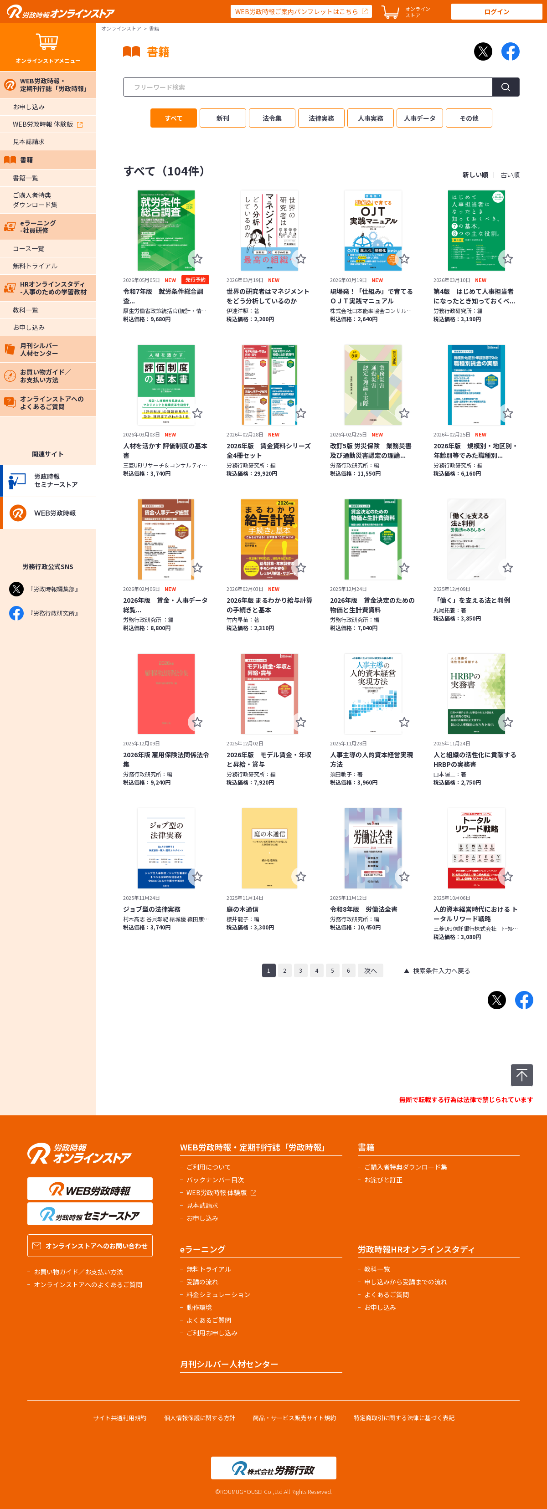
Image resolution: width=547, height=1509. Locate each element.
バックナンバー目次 (215, 1179)
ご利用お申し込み (211, 1332)
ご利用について (208, 1166)
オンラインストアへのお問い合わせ (90, 1245)
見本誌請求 (29, 141)
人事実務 (370, 118)
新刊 (223, 118)
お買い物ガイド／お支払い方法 (37, 375)
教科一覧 (25, 309)
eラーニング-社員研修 (30, 226)
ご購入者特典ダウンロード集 (35, 199)
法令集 (272, 118)
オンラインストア (121, 28)
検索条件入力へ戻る (441, 970)
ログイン (497, 11)
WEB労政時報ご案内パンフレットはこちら (296, 11)
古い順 (510, 174)
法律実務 (321, 118)
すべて (174, 118)
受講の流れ (202, 1281)
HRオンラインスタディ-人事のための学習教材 (45, 287)
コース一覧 (28, 248)
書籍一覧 (25, 177)
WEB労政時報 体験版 (48, 123)
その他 (469, 118)
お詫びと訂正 (383, 1179)
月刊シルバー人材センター (31, 349)
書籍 (18, 159)
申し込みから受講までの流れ (405, 1281)
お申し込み (29, 106)
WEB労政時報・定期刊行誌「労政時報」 (47, 84)
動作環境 (199, 1307)
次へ (370, 970)
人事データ (420, 118)
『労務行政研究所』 (45, 613)
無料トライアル (35, 265)
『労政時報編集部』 (45, 589)
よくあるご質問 (208, 1319)
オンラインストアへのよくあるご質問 (44, 402)
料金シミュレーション (218, 1294)
